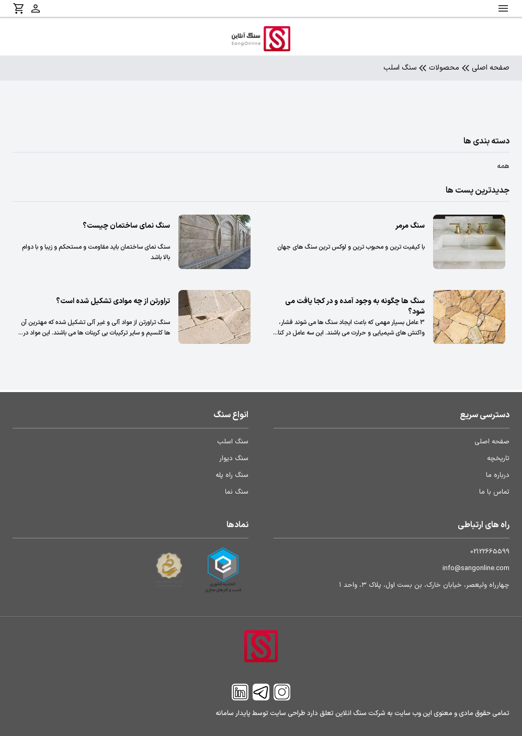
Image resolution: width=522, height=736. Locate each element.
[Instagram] (282, 692)
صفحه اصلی (490, 68)
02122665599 (489, 552)
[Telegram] (261, 692)
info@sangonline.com (475, 568)
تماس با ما (494, 492)
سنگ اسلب (232, 442)
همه (503, 166)
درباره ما (497, 475)
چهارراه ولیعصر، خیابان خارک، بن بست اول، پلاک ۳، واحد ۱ (424, 585)
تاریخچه (498, 458)
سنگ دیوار (233, 458)
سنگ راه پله (231, 475)
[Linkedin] (240, 692)
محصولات (444, 68)
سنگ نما (236, 492)
